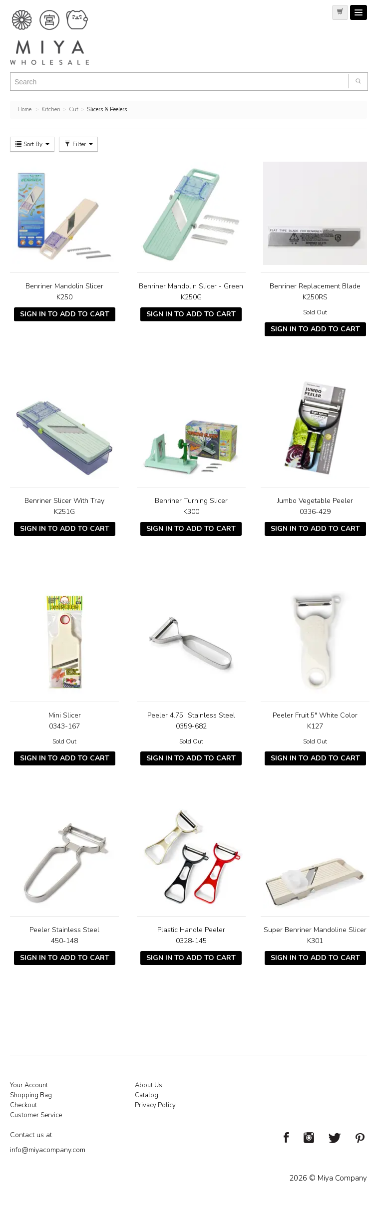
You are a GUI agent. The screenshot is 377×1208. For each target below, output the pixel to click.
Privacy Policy (155, 1105)
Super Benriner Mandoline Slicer (315, 930)
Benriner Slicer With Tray (64, 500)
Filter (78, 144)
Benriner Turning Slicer (191, 500)
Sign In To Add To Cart (64, 314)
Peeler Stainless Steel (64, 930)
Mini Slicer (64, 715)
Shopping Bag (31, 1095)
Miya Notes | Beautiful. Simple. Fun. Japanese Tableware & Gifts (60, 37)
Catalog (146, 1095)
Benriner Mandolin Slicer (64, 286)
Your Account (29, 1085)
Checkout (23, 1105)
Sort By (32, 144)
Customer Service (36, 1115)
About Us (148, 1085)
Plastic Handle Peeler (191, 930)
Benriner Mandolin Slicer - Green (191, 286)
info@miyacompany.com (47, 1150)
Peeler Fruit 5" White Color (315, 715)
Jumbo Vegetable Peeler (315, 500)
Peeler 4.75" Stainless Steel (191, 715)
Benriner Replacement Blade (315, 286)
